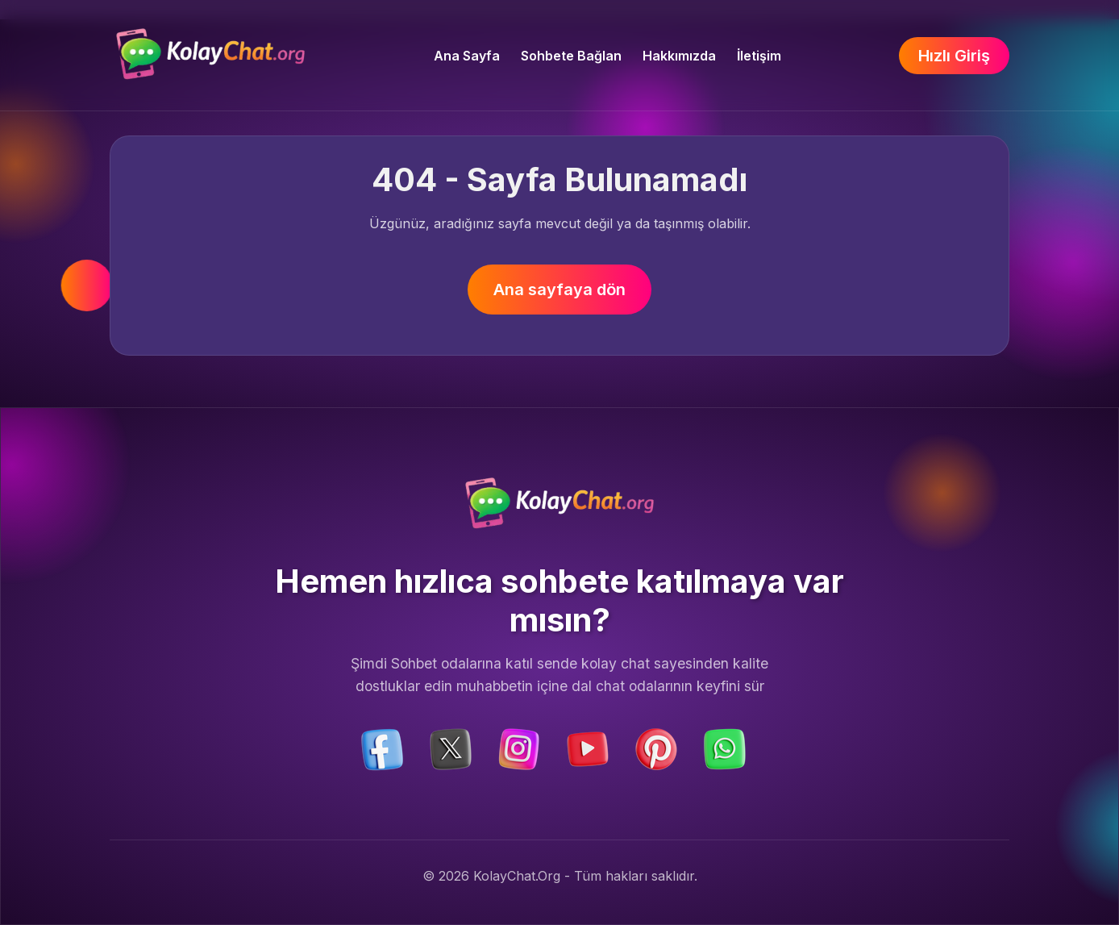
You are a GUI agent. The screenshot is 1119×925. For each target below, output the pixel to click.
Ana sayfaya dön (559, 289)
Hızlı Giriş (954, 55)
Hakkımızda (679, 56)
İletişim (759, 56)
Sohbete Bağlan (571, 56)
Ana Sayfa (467, 56)
